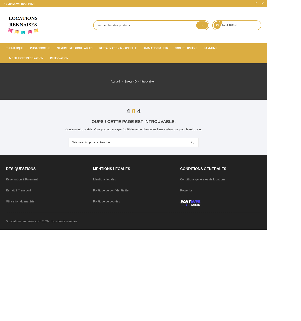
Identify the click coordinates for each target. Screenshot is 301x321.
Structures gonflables (75, 48)
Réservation (18, 58)
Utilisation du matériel (20, 201)
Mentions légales (108, 179)
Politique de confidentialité (115, 190)
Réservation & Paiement (22, 179)
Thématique (14, 48)
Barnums (210, 48)
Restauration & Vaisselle (117, 48)
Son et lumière (186, 48)
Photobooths (40, 48)
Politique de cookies (110, 201)
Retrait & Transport (18, 190)
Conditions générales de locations (211, 179)
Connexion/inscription (19, 3)
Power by (194, 190)
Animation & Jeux (156, 48)
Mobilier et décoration (241, 48)
